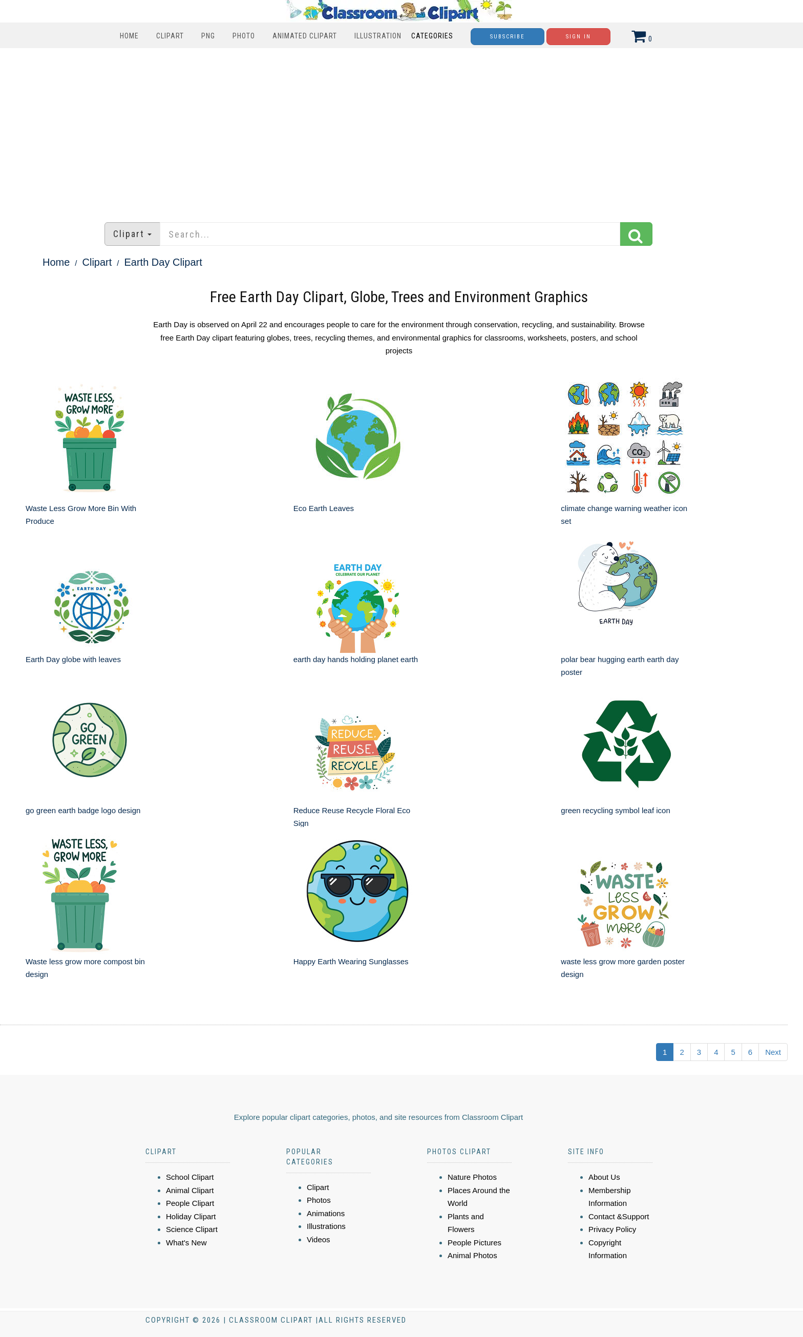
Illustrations (326, 1226)
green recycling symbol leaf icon (615, 810)
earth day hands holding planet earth (355, 659)
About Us (604, 1177)
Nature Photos (472, 1177)
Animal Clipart (190, 1190)
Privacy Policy (612, 1229)
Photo (244, 36)
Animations (326, 1213)
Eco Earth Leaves (323, 508)
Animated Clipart (304, 36)
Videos (318, 1239)
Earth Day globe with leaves (73, 659)
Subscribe (507, 36)
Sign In (578, 36)
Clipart (170, 36)
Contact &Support (618, 1216)
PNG (208, 36)
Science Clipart (192, 1229)
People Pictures (474, 1242)
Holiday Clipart (191, 1216)
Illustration (378, 36)
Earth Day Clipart (163, 262)
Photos (319, 1200)
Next (773, 1052)
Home (129, 36)
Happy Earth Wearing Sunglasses (351, 961)
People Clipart (190, 1203)
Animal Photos (472, 1255)
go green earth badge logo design (83, 810)
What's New (186, 1242)
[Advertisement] (401, 130)
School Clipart (190, 1177)
